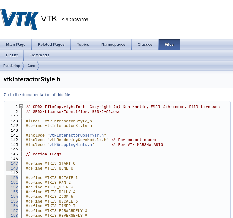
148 (12, 168)
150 (12, 177)
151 (12, 182)
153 (12, 191)
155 (12, 201)
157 (12, 210)
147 (12, 163)
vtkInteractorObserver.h (76, 135)
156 (12, 205)
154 (12, 196)
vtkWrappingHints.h (70, 144)
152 (12, 187)
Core (31, 66)
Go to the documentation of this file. (37, 94)
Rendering (11, 66)
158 (12, 215)
